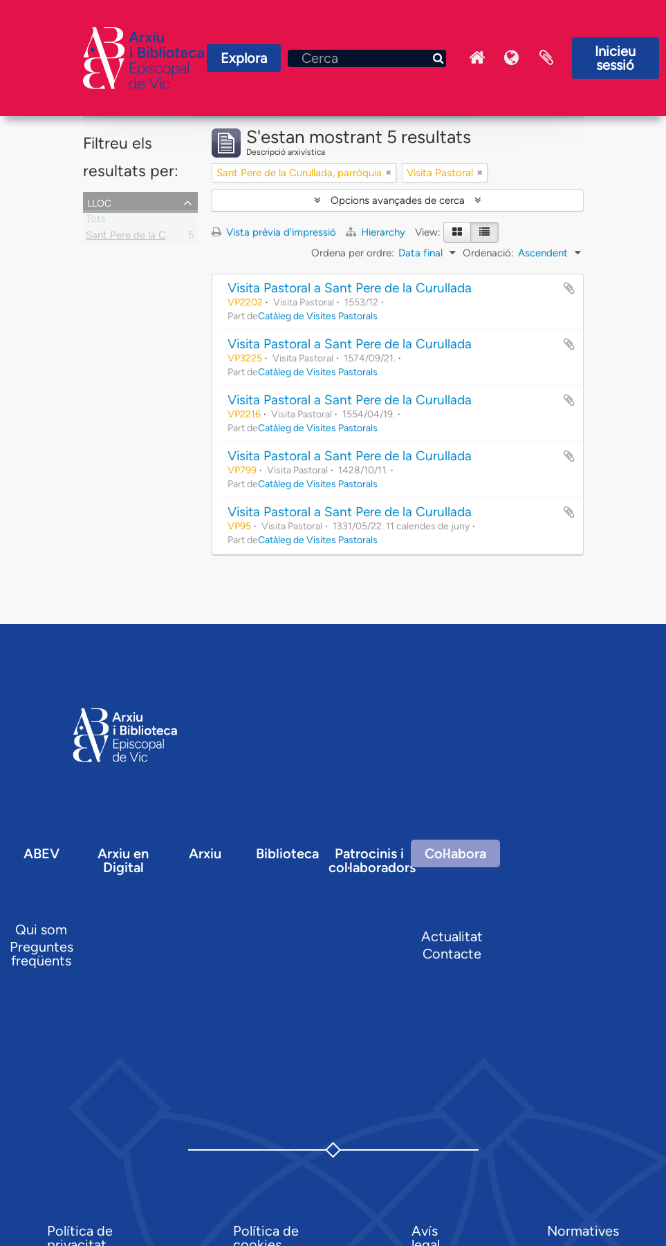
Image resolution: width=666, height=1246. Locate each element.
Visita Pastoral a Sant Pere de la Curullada (350, 288)
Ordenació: (488, 253)
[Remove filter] (388, 173)
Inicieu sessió (615, 58)
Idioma (511, 58)
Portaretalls (546, 58)
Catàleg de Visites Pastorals (318, 315)
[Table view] (484, 232)
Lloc (99, 201)
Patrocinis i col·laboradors (372, 860)
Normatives (583, 1231)
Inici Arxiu (477, 58)
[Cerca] (367, 58)
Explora (244, 58)
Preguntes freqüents (41, 953)
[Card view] (457, 232)
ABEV (41, 853)
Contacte (452, 953)
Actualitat (452, 936)
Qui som (41, 929)
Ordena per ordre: (352, 253)
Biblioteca (287, 853)
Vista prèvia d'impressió (274, 232)
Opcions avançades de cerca (398, 200)
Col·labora (455, 853)
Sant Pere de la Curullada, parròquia (168, 238)
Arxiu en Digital (123, 860)
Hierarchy (377, 232)
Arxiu (205, 853)
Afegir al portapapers (569, 288)
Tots (96, 221)
